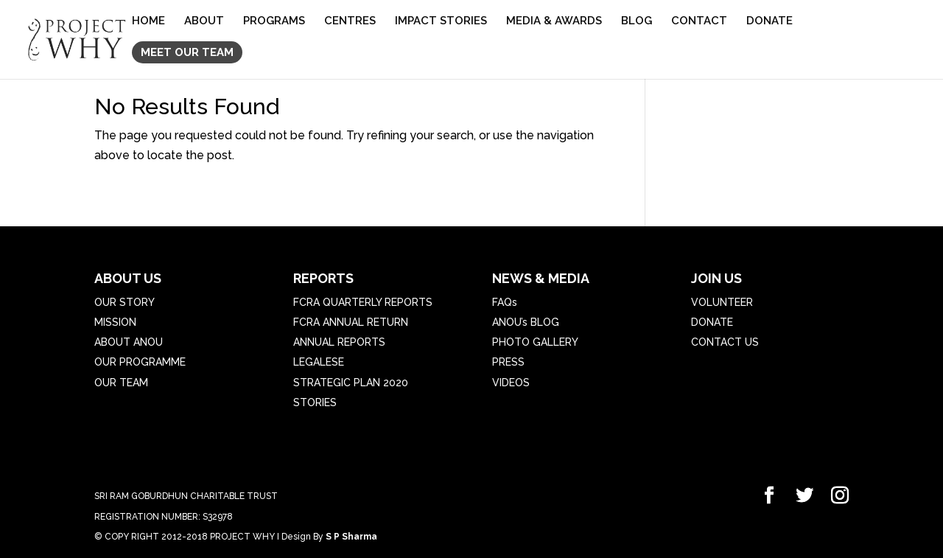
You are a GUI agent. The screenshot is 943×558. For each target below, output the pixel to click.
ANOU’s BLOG (525, 322)
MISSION (115, 322)
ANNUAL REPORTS (339, 342)
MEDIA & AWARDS (554, 21)
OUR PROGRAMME (140, 362)
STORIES (315, 402)
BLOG (636, 21)
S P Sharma (351, 536)
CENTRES (350, 21)
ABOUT (204, 21)
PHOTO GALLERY (535, 342)
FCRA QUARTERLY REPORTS (362, 302)
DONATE (769, 21)
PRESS (508, 362)
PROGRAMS (274, 21)
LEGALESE (318, 362)
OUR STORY (124, 302)
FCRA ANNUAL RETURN (350, 322)
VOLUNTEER (722, 302)
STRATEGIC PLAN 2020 (350, 382)
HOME (148, 21)
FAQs (504, 302)
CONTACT (699, 21)
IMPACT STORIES (441, 21)
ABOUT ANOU (128, 342)
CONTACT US (725, 342)
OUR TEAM (121, 382)
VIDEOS (511, 382)
